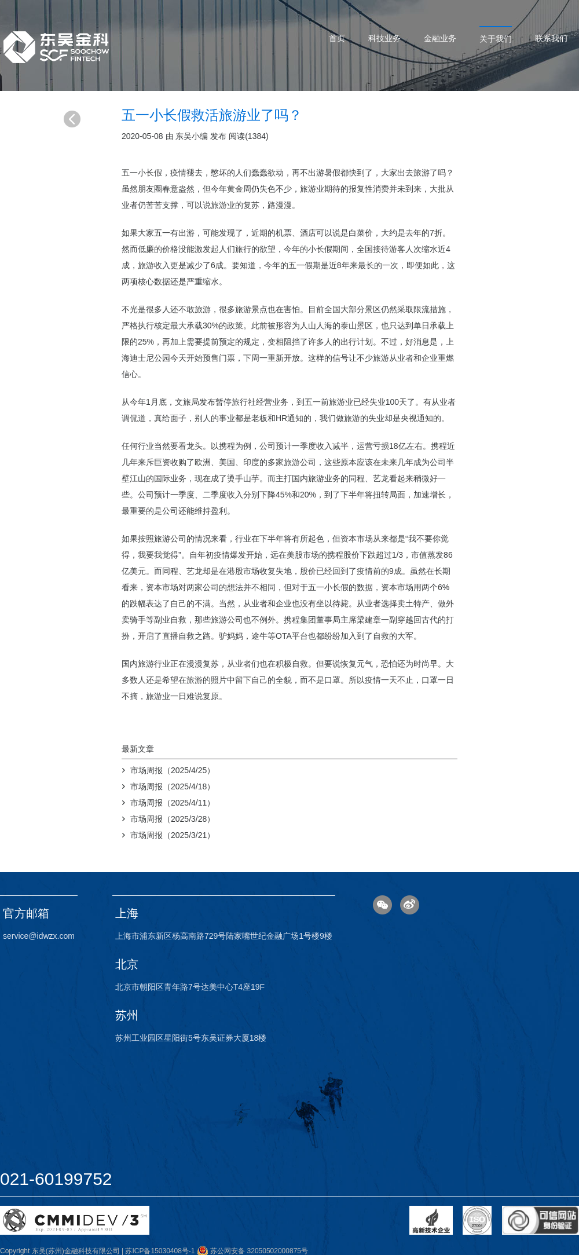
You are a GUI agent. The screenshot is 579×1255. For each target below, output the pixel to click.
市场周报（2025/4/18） (172, 786)
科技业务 (384, 38)
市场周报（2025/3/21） (172, 835)
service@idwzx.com (39, 936)
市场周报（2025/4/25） (172, 770)
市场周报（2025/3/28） (172, 819)
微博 (409, 904)
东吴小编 (191, 136)
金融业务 (440, 38)
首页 (337, 38)
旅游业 (312, 188)
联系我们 (551, 38)
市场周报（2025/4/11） (172, 802)
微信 (382, 904)
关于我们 (495, 38)
